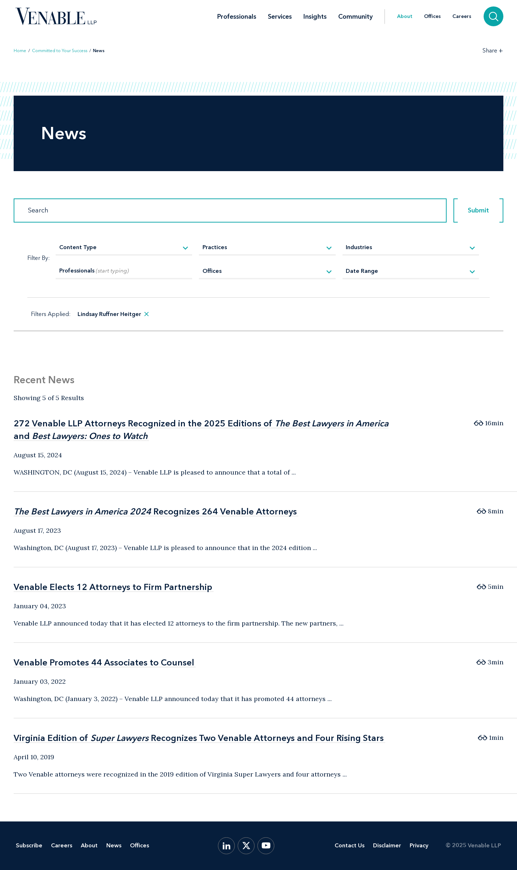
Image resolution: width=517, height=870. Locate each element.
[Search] (230, 210)
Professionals (236, 5)
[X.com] (246, 845)
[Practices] (267, 248)
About (405, 5)
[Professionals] (124, 271)
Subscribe (29, 845)
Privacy (419, 845)
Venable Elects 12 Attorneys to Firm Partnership (113, 587)
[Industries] (411, 248)
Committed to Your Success (59, 51)
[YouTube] (265, 845)
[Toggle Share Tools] (493, 50)
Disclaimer (387, 845)
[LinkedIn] (226, 845)
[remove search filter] (146, 314)
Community (355, 5)
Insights (315, 5)
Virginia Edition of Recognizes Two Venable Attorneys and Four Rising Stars (199, 738)
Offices (432, 5)
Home (20, 51)
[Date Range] (411, 271)
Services (280, 5)
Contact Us (349, 845)
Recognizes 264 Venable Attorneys (155, 511)
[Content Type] (124, 248)
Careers (461, 5)
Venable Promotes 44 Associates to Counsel (104, 662)
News (113, 845)
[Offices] (267, 271)
